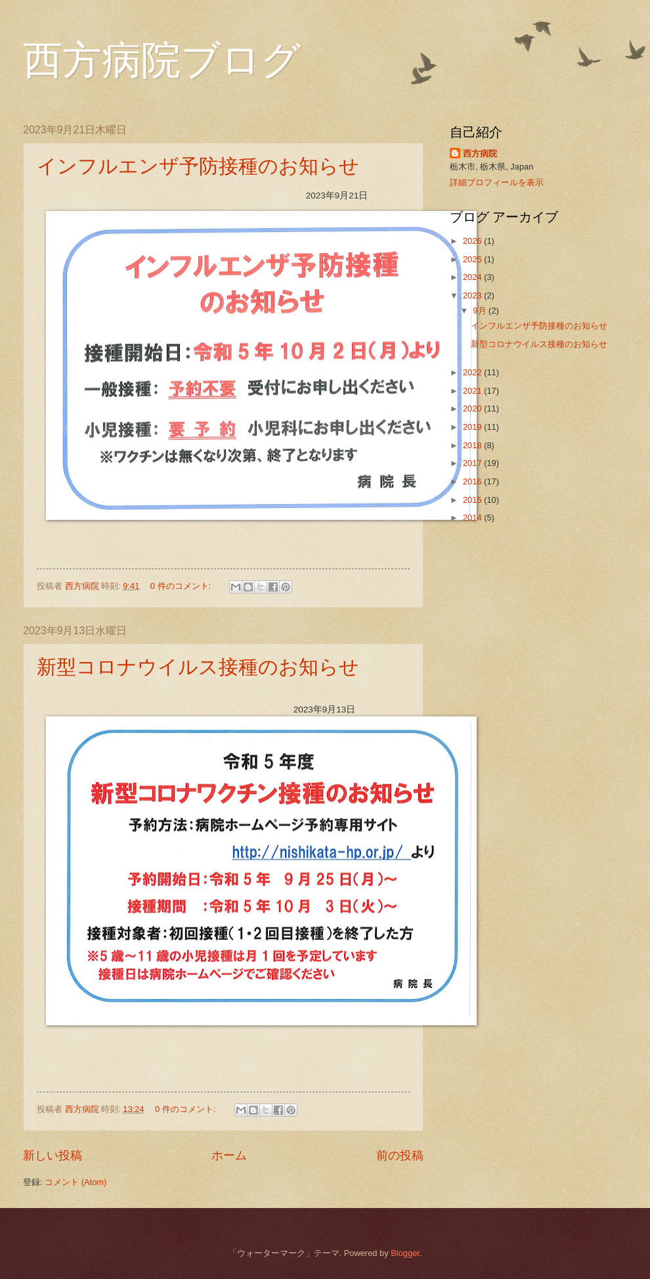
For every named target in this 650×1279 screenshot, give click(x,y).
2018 (473, 445)
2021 (473, 391)
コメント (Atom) (75, 1182)
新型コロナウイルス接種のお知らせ (198, 667)
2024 (473, 277)
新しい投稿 (52, 1155)
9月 (480, 310)
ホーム (229, 1155)
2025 (473, 259)
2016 (473, 481)
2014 (473, 518)
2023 (473, 295)
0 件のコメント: (181, 586)
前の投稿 (399, 1155)
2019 (473, 427)
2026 (473, 241)
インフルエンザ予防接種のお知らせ (198, 166)
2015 (473, 500)
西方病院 (480, 153)
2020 (473, 408)
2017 (473, 463)
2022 (473, 372)
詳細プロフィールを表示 (497, 182)
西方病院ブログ (162, 60)
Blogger (405, 1253)
